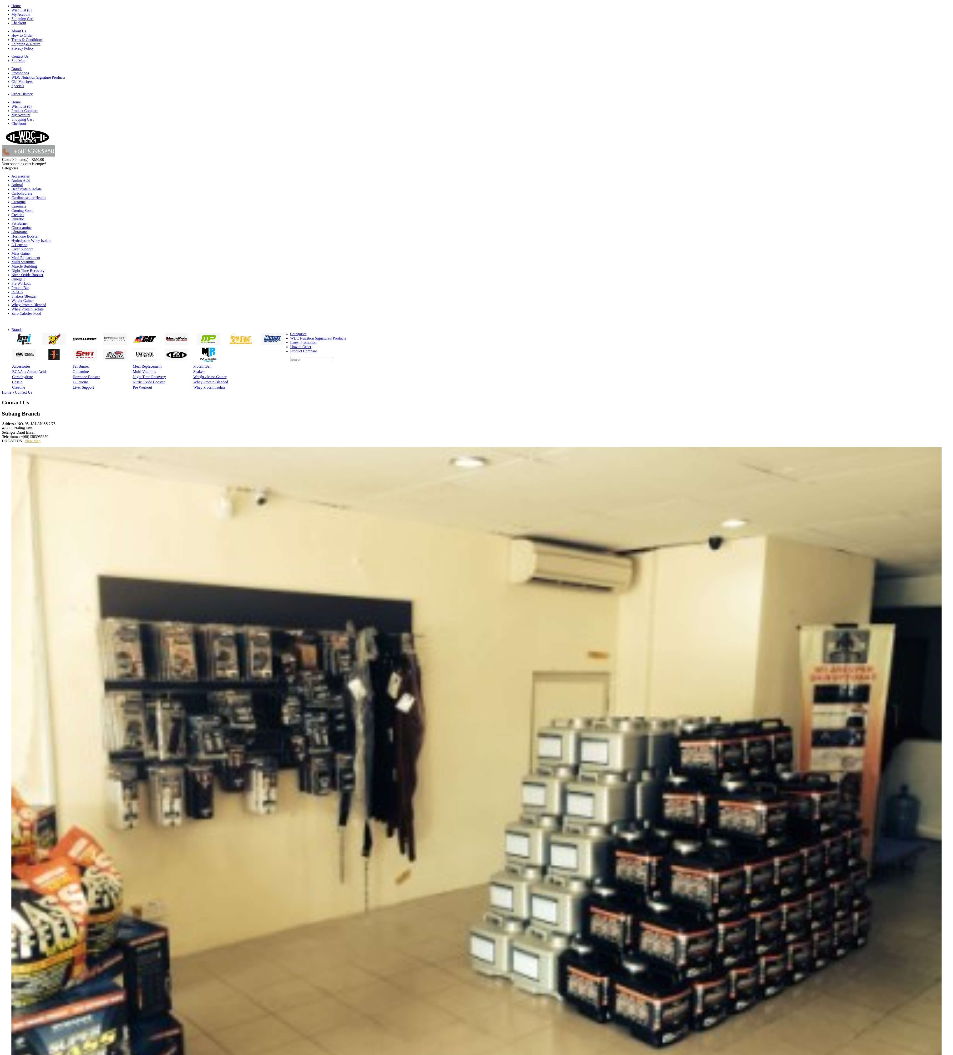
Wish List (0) (21, 10)
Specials (17, 86)
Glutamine (19, 232)
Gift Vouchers (22, 82)
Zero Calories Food (26, 313)
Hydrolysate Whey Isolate (31, 240)
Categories (298, 334)
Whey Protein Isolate (27, 309)
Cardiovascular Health (28, 198)
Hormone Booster (25, 236)
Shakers (199, 372)
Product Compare (24, 111)
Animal (17, 185)
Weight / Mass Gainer (210, 377)
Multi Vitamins (23, 262)
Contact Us (20, 56)
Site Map (18, 61)
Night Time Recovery (28, 271)
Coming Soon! (22, 210)
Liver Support (22, 249)
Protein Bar (20, 288)
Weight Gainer (22, 301)
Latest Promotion (303, 342)
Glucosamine (21, 228)
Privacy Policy (22, 48)
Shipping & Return (26, 44)
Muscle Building (24, 266)
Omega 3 (18, 279)
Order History (22, 94)
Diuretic (17, 219)
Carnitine (18, 202)
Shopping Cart (22, 19)
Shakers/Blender (24, 296)
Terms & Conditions (26, 40)
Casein (17, 382)
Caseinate (18, 206)
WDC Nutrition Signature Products (38, 77)
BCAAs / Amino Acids (29, 372)
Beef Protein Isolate (26, 189)
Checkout (18, 23)
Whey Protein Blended (28, 305)
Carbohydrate (21, 193)
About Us (18, 31)
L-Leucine (19, 245)
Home (16, 6)
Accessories (20, 176)
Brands (16, 69)
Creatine (17, 215)
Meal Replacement (25, 258)
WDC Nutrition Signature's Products (318, 338)
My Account (20, 14)
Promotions (20, 73)
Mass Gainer (21, 253)
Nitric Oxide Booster (27, 275)
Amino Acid (20, 180)
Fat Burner (19, 223)
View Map (33, 441)
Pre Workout (21, 283)
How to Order (22, 35)
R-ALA (17, 292)
